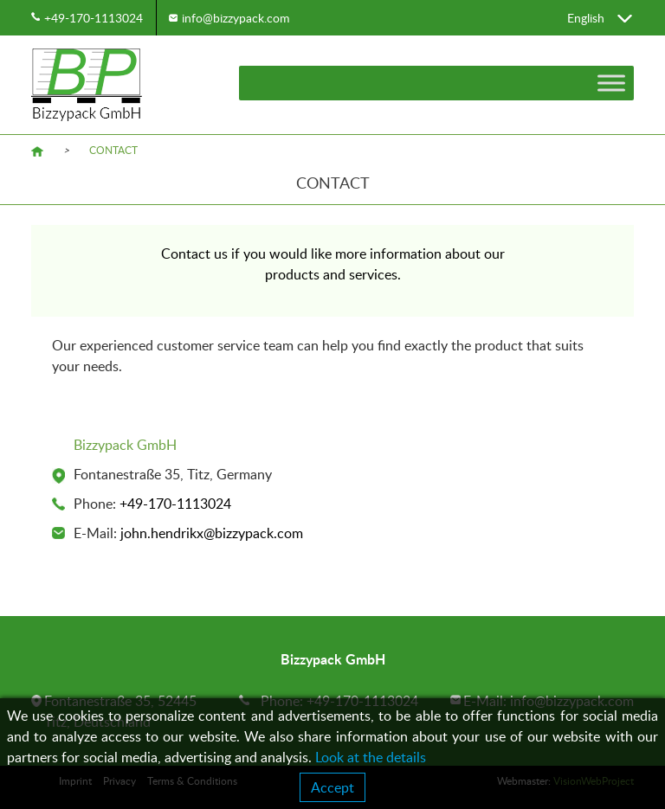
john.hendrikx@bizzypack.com (211, 533)
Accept (332, 787)
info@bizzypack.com (236, 18)
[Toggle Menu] (611, 82)
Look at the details (370, 757)
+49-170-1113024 (93, 18)
